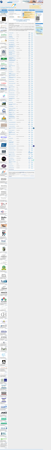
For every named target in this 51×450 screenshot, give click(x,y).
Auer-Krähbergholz (11, 106)
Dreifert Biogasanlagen (11, 40)
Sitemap (42, 4)
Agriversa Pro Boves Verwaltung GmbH (11, 142)
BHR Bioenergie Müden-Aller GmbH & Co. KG (12, 77)
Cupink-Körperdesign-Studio (12, 122)
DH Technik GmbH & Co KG (12, 124)
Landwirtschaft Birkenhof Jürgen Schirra (12, 98)
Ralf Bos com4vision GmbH (12, 83)
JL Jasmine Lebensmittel (12, 126)
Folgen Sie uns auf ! (27, 15)
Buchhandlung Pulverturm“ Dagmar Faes (12, 52)
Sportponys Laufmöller (11, 79)
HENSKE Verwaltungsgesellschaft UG (12, 73)
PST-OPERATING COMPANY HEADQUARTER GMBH (12, 60)
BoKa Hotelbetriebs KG (11, 96)
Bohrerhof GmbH (11, 102)
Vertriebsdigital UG (11, 71)
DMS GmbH (10, 100)
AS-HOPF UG (10, 120)
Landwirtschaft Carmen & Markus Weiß (12, 54)
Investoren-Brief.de (24, 174)
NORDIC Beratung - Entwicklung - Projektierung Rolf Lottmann (12, 58)
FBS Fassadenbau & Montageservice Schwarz (12, 116)
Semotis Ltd (10, 140)
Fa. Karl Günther (11, 85)
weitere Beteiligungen (11, 169)
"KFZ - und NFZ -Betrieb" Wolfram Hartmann (12, 44)
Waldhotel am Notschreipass (12, 108)
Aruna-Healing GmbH (11, 42)
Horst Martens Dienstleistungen (11, 36)
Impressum (38, 4)
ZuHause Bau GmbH (11, 81)
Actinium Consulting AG (11, 38)
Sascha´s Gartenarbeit (11, 50)
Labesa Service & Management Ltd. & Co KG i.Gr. (12, 110)
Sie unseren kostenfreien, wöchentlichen (28, 12)
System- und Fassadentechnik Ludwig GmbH (12, 132)
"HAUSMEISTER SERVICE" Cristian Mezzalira (12, 46)
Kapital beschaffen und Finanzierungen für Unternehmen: (39, 15)
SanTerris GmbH (11, 138)
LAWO (9, 136)
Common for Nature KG (11, 130)
